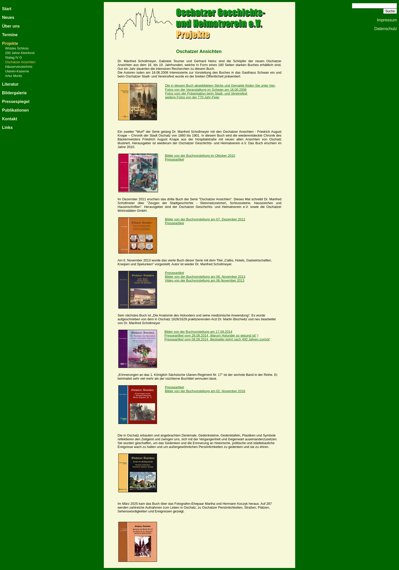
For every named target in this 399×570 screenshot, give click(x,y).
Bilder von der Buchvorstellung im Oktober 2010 (200, 155)
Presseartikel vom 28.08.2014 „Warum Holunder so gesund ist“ (210, 335)
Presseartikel (174, 387)
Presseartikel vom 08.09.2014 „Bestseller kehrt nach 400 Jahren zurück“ (217, 339)
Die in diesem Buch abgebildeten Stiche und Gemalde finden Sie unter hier (220, 85)
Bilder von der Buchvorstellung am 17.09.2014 (198, 332)
